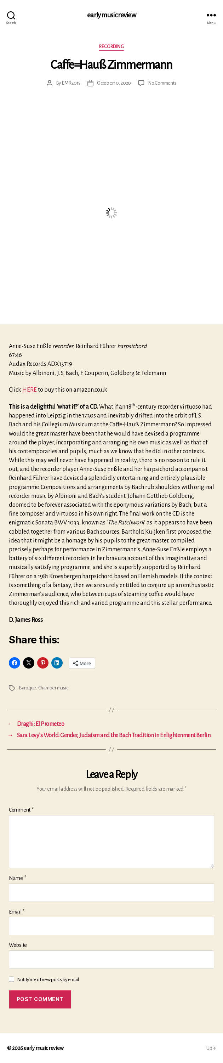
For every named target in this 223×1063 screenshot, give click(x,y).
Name (17, 878)
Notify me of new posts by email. (48, 979)
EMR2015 (71, 83)
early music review (111, 15)
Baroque (27, 687)
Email (16, 912)
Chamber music (53, 687)
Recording (111, 46)
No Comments (162, 83)
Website (18, 945)
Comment (21, 810)
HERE (29, 390)
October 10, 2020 (114, 83)
